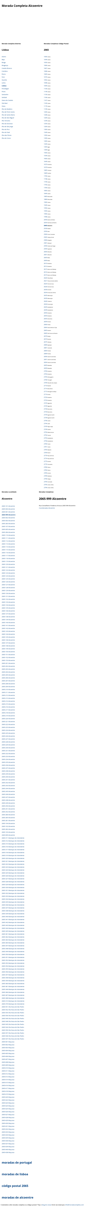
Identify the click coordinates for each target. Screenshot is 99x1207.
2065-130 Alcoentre (8, 593)
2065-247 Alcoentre (8, 797)
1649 (45, 161)
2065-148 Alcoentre (8, 646)
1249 (45, 121)
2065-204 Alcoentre (8, 672)
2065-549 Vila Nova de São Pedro (13, 1018)
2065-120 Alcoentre (8, 564)
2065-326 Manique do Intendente (13, 876)
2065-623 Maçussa (8, 1103)
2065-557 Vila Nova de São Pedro (13, 1033)
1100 (45, 89)
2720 (45, 397)
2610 (45, 263)
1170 (45, 106)
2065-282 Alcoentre (8, 829)
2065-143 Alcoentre (8, 631)
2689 (45, 354)
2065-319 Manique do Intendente (13, 855)
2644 (45, 304)
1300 (45, 129)
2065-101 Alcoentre (8, 506)
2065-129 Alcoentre (8, 590)
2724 (45, 400)
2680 (45, 345)
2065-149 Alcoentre (8, 649)
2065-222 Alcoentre (8, 724)
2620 (45, 278)
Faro (3, 77)
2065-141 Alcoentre (8, 625)
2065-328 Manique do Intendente (13, 882)
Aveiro (4, 57)
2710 (45, 386)
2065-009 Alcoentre (8, 835)
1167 (45, 100)
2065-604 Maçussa (8, 1050)
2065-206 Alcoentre (8, 678)
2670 (45, 336)
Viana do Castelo (7, 100)
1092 (45, 80)
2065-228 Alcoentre (8, 742)
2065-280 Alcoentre (8, 815)
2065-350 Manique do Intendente (13, 954)
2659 (45, 321)
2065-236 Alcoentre (8, 765)
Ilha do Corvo (6, 138)
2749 (45, 429)
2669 (45, 333)
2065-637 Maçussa (8, 1144)
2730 (45, 409)
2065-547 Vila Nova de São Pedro (13, 1039)
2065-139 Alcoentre (8, 620)
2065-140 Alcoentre (8, 622)
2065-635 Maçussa (8, 1138)
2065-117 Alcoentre (8, 555)
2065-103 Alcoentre (8, 832)
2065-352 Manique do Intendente (13, 960)
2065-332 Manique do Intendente (13, 893)
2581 (45, 243)
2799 (45, 487)
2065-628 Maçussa (8, 1117)
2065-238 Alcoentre (8, 771)
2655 (45, 319)
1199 (45, 109)
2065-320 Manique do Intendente (13, 858)
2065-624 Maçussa (8, 1106)
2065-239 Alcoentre (8, 774)
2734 (45, 412)
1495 (45, 147)
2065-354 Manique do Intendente (13, 966)
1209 (45, 118)
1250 (45, 124)
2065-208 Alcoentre (8, 684)
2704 (45, 374)
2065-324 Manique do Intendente (13, 870)
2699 (45, 368)
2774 (45, 458)
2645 (45, 307)
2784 (45, 470)
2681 (45, 348)
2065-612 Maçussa (8, 1074)
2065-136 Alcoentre (8, 611)
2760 (45, 444)
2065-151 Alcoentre (8, 654)
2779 (45, 464)
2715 (45, 391)
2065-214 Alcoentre (8, 701)
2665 (45, 330)
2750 (45, 432)
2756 (45, 441)
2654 (45, 316)
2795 (45, 485)
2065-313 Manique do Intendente (13, 1001)
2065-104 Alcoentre (8, 823)
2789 (45, 476)
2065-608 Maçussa (8, 1062)
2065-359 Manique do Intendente (13, 981)
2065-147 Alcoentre (8, 643)
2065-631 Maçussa (8, 1126)
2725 (45, 403)
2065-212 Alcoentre (8, 695)
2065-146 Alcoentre (8, 640)
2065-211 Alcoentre (8, 692)
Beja (3, 59)
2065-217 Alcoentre (8, 710)
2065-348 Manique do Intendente (13, 949)
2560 (45, 234)
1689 (45, 173)
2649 (45, 310)
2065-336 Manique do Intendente (13, 905)
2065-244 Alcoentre (8, 788)
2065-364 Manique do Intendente (13, 943)
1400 (45, 141)
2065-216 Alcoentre (8, 707)
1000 (45, 57)
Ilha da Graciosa (7, 124)
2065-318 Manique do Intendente (13, 852)
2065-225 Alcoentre (8, 733)
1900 (45, 202)
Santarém (5, 94)
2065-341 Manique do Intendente (13, 919)
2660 (45, 324)
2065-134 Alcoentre (8, 605)
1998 (45, 217)
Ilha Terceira (6, 121)
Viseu (3, 106)
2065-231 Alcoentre (8, 751)
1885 (45, 196)
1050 (45, 62)
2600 (45, 252)
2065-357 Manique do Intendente (13, 975)
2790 (45, 479)
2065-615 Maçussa (8, 1082)
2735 (45, 415)
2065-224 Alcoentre (8, 730)
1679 (45, 167)
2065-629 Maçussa (8, 1120)
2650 (45, 313)
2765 (45, 450)
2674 (45, 339)
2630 (45, 289)
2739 (45, 418)
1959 (45, 211)
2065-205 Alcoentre (8, 675)
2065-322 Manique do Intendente (13, 864)
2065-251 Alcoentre (8, 809)
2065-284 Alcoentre (8, 532)
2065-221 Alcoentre (8, 721)
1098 (45, 83)
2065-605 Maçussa (8, 1053)
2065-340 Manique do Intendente (13, 917)
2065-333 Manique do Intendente (13, 896)
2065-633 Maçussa (8, 1132)
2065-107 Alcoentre (8, 526)
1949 (45, 205)
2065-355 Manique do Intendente (13, 969)
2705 (45, 377)
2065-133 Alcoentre (8, 602)
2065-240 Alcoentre (8, 777)
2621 (45, 281)
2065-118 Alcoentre (8, 558)
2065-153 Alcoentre (8, 660)
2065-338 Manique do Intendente (13, 911)
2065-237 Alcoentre (8, 768)
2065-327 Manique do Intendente (13, 879)
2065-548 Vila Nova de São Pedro (13, 1021)
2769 (45, 453)
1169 (45, 103)
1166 (45, 97)
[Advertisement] (49, 27)
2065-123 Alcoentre (8, 573)
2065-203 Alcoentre (8, 669)
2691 (45, 359)
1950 (45, 208)
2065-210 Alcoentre (8, 689)
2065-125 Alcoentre (8, 579)
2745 (45, 426)
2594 (45, 249)
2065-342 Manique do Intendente (13, 922)
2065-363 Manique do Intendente (13, 940)
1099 (45, 86)
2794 (45, 482)
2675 (45, 342)
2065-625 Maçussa (8, 1109)
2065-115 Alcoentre (8, 550)
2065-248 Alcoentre (8, 800)
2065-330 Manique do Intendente (13, 887)
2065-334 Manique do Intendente (13, 899)
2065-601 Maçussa (8, 1042)
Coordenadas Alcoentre (47, 508)
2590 (45, 246)
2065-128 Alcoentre (8, 588)
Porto (4, 91)
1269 (45, 126)
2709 (45, 383)
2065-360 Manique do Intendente (13, 983)
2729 (45, 406)
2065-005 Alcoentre (8, 529)
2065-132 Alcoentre (8, 599)
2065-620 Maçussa (8, 1097)
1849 (45, 193)
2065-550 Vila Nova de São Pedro (13, 1030)
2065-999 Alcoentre (8, 515)
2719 (45, 394)
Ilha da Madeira (7, 109)
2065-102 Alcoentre (8, 826)
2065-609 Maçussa (8, 1065)
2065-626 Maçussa (8, 1112)
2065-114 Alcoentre (8, 547)
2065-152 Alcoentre (8, 657)
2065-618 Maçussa (8, 1091)
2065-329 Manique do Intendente (13, 884)
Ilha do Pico (6, 129)
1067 (45, 68)
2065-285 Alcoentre (8, 818)
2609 (45, 260)
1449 (45, 144)
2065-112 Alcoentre (8, 541)
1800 (45, 190)
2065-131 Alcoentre (8, 596)
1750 (45, 185)
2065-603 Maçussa (8, 1048)
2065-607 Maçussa (8, 1059)
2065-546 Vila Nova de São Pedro (13, 1036)
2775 (45, 461)
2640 (45, 301)
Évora (4, 74)
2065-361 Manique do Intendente (13, 934)
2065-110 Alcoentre (8, 535)
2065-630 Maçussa (8, 1123)
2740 (45, 420)
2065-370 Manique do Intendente (13, 1004)
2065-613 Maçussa (8, 1077)
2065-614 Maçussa (8, 1080)
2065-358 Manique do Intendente (13, 978)
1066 (45, 65)
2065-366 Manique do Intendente (13, 992)
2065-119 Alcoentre (8, 561)
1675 (45, 164)
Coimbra (5, 71)
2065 (45, 225)
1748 (45, 179)
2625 (45, 284)
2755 (45, 438)
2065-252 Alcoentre (8, 812)
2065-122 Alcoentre (8, 570)
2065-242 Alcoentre (8, 783)
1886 (45, 199)
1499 (45, 150)
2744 (45, 423)
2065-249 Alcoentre (8, 803)
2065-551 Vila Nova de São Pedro (13, 1007)
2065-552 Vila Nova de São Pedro (13, 1010)
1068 (45, 71)
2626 (45, 287)
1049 (45, 59)
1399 (45, 138)
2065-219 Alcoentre (8, 716)
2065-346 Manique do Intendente (13, 989)
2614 (45, 266)
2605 (45, 257)
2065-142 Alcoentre (8, 628)
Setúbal (4, 97)
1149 (45, 91)
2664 (45, 327)
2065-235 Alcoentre (8, 762)
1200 (45, 112)
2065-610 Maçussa (8, 1068)
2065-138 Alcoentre (8, 617)
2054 (45, 223)
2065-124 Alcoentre (8, 576)
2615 (45, 269)
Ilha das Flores (6, 135)
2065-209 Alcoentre (8, 686)
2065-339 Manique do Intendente (13, 914)
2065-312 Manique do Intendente (13, 841)
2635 (45, 295)
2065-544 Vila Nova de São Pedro (13, 1027)
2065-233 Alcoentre (8, 756)
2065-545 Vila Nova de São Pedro (13, 1024)
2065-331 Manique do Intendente (13, 890)
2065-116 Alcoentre (8, 553)
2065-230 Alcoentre (8, 748)
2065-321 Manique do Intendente (13, 861)
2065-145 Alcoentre (8, 637)
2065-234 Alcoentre (8, 759)
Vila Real (4, 103)
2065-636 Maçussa (8, 1141)
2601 (45, 255)
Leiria (3, 83)
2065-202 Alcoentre (8, 666)
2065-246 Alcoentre (8, 794)
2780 (45, 467)
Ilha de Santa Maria (8, 115)
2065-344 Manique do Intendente (13, 928)
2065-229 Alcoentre (8, 745)
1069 (45, 74)
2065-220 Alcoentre (8, 719)
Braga (4, 62)
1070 (45, 77)
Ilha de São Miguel (8, 118)
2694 (45, 362)
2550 (45, 231)
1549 (45, 156)
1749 (45, 182)
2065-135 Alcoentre (8, 608)
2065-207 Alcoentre (8, 681)
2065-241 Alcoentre (8, 780)
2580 (45, 240)
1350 (45, 135)
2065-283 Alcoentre (8, 523)
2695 (45, 365)
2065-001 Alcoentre (8, 512)
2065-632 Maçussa (8, 1129)
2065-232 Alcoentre (8, 753)
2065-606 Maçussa (8, 1056)
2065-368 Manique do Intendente (13, 998)
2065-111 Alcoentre (8, 538)
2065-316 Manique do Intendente (13, 847)
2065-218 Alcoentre (8, 713)
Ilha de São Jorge (7, 126)
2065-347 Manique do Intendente (13, 946)
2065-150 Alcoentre (8, 652)
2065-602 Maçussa (8, 1045)
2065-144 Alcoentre (8, 634)
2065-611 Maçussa (8, 1071)
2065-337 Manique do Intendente (13, 908)
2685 (45, 351)
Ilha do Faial (6, 132)
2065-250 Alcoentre (8, 806)
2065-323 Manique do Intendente (13, 867)
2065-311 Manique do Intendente (13, 838)
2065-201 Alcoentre (8, 663)
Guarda (4, 80)
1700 (45, 176)
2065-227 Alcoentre (8, 739)
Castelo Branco (7, 68)
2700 (45, 371)
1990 (45, 214)
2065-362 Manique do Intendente (13, 937)
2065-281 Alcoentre (8, 820)
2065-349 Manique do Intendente (13, 951)
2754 (45, 435)
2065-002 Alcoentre (8, 518)
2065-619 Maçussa (8, 1094)
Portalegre (5, 89)
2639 (45, 298)
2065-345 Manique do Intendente (13, 931)
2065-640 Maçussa (8, 1149)
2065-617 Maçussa (8, 1088)
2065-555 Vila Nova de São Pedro (13, 1013)
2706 (45, 380)
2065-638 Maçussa (8, 1152)
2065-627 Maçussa (8, 1114)
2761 (45, 447)
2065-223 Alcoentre (8, 727)
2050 (45, 220)
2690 (45, 356)
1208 (45, 115)
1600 (45, 158)
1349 (45, 132)
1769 (45, 188)
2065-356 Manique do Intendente (13, 972)
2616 (45, 272)
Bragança (5, 65)
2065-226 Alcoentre (8, 736)
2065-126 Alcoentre (8, 582)
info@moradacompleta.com (74, 1205)
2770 (45, 455)
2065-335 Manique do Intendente (13, 902)
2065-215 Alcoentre (8, 704)
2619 (45, 275)
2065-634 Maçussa (8, 1135)
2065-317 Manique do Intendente (13, 850)
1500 (45, 153)
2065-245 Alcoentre (8, 791)
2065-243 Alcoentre (8, 785)
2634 (45, 292)
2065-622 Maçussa (8, 1100)
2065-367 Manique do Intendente (13, 995)
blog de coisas (46, 1205)
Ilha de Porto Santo (8, 112)
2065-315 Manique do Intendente (13, 844)
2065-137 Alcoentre (8, 614)
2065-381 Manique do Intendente (13, 986)
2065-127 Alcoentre (8, 585)
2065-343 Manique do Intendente (13, 925)
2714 (45, 388)
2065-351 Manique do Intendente (13, 957)
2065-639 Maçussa (8, 1147)
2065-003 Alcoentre (8, 521)
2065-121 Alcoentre (8, 567)
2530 (45, 228)
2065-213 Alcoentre (8, 698)
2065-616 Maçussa (8, 1085)
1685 (45, 170)
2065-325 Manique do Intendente (13, 873)
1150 (45, 94)
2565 (45, 237)
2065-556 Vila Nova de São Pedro (13, 1015)
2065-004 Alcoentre (8, 509)
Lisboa (4, 86)
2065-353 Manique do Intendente (13, 963)
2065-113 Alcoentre (8, 544)
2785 (45, 473)
